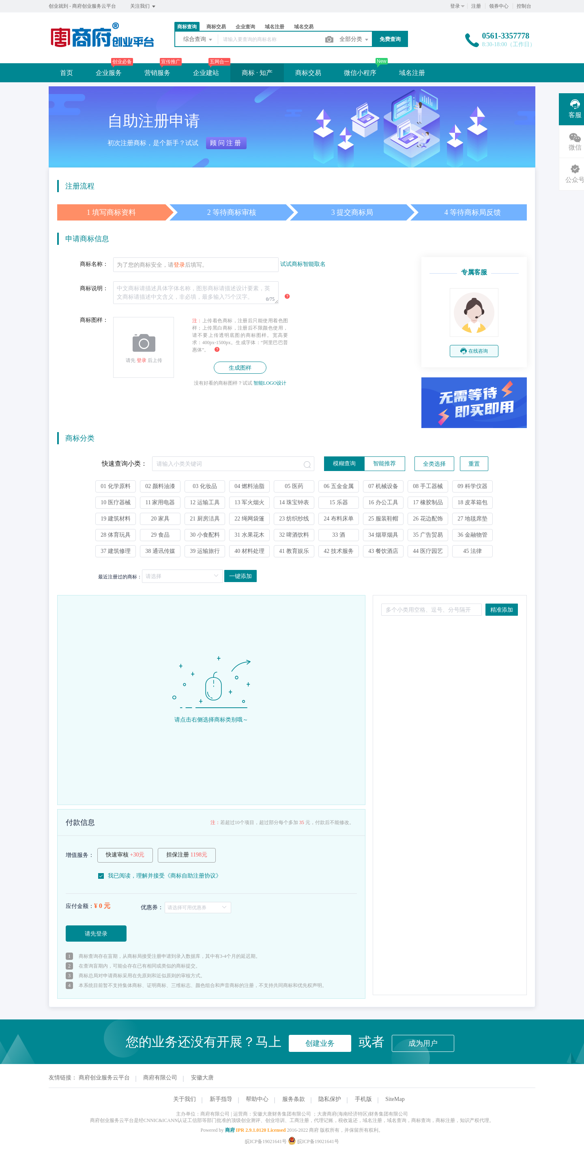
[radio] (344, 463)
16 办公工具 (383, 502)
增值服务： (80, 855)
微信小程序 (360, 72)
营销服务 (157, 72)
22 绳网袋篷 (249, 519)
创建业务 (320, 1043)
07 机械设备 (383, 486)
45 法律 (472, 551)
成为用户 (423, 1043)
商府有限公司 (160, 1078)
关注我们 (143, 6)
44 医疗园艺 (428, 551)
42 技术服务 (339, 551)
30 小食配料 (205, 535)
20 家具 (160, 519)
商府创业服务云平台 (104, 1078)
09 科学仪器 (472, 486)
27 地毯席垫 (472, 519)
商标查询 (187, 27)
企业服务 (109, 72)
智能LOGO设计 (269, 383)
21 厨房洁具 (205, 519)
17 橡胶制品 (428, 502)
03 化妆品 (205, 486)
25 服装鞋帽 (383, 519)
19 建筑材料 (116, 519)
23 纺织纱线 (294, 519)
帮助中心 (257, 1099)
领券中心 (499, 6)
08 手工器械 (428, 486)
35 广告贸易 (428, 535)
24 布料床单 (339, 519)
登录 (455, 6)
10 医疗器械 (116, 502)
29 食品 (160, 535)
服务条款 (293, 1099)
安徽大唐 (202, 1078)
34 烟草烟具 (383, 535)
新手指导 (221, 1099)
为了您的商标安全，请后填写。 (162, 265)
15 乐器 (338, 502)
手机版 (363, 1099)
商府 (230, 1130)
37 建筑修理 (116, 551)
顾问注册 (226, 142)
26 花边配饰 (428, 519)
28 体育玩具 (116, 535)
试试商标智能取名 (303, 264)
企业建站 (206, 72)
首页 (66, 72)
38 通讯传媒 (160, 551)
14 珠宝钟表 (294, 502)
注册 (476, 6)
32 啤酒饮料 (294, 535)
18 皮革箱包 (472, 502)
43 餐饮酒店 (383, 551)
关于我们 (184, 1099)
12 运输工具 (205, 502)
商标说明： (94, 288)
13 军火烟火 (249, 502)
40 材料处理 (249, 551)
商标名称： (94, 264)
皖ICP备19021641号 (266, 1141)
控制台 (524, 6)
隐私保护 (329, 1099)
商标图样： (94, 320)
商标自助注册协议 (193, 876)
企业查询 (245, 27)
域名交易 (303, 27)
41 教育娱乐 (294, 551)
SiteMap (394, 1099)
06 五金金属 (339, 486)
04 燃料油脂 (249, 486)
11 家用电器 (160, 502)
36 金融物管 (472, 535)
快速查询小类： (124, 463)
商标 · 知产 (257, 72)
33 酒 (338, 535)
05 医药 (294, 486)
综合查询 (198, 40)
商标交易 (216, 27)
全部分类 (354, 40)
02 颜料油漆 (160, 486)
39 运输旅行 (205, 551)
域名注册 (274, 27)
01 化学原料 (116, 486)
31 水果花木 (249, 535)
